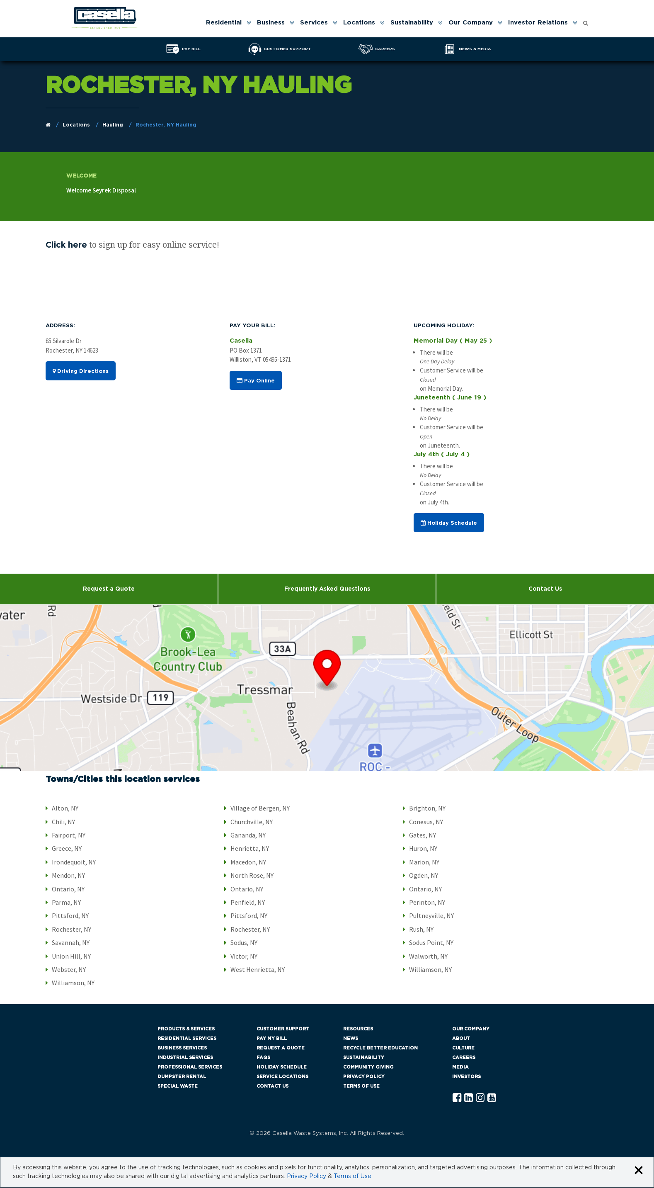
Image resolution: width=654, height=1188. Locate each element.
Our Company (470, 22)
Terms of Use (361, 1086)
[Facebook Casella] (457, 1098)
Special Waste (177, 1086)
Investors (466, 1077)
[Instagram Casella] (480, 1098)
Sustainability (411, 22)
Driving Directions (81, 372)
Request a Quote (109, 589)
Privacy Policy (364, 1077)
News (350, 1039)
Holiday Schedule (449, 523)
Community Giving (368, 1067)
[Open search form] (585, 21)
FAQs (263, 1058)
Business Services (182, 1048)
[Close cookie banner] (638, 1171)
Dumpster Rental (181, 1077)
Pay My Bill (272, 1039)
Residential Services (186, 1039)
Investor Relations (538, 22)
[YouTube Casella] (491, 1098)
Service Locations (282, 1077)
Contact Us (272, 1086)
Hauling (112, 124)
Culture (463, 1048)
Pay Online (256, 381)
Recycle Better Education (380, 1048)
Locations (359, 22)
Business (271, 22)
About (461, 1039)
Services (314, 22)
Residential (224, 22)
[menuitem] (228, 22)
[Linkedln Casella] (468, 1098)
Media (460, 1067)
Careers (463, 1058)
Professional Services (189, 1067)
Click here (66, 245)
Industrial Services (185, 1058)
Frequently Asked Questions (327, 589)
